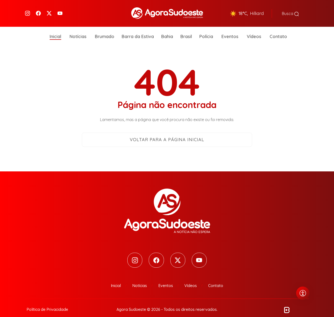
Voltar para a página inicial (167, 132)
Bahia (167, 29)
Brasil (186, 29)
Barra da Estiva (138, 29)
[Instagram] (27, 10)
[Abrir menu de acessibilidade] (302, 293)
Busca (290, 9)
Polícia (206, 29)
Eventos (229, 29)
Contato (278, 29)
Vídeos (254, 29)
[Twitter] (49, 10)
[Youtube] (60, 10)
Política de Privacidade (47, 302)
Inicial (55, 29)
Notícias (78, 29)
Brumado (104, 29)
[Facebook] (38, 10)
